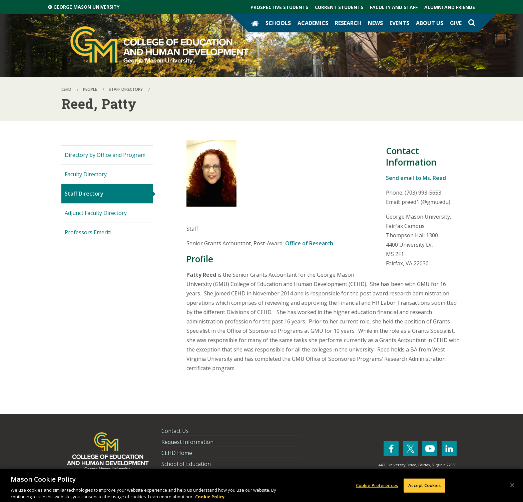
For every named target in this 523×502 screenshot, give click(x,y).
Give (456, 23)
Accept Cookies (424, 487)
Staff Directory (84, 193)
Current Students (339, 7)
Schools (278, 23)
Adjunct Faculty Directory (96, 213)
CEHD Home (176, 453)
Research (348, 23)
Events (399, 23)
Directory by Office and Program (105, 155)
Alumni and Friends (449, 7)
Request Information (187, 442)
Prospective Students (279, 7)
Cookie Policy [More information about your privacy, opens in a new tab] (209, 498)
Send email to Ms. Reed (416, 178)
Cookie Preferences (377, 487)
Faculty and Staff (394, 7)
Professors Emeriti (88, 232)
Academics (313, 23)
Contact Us (175, 431)
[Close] (512, 487)
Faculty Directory (86, 174)
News (375, 23)
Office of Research (309, 243)
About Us (429, 23)
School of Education (186, 464)
